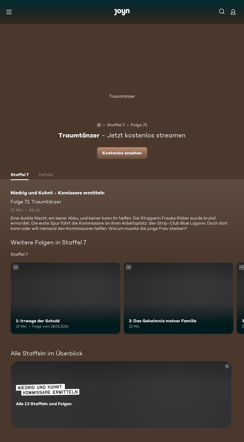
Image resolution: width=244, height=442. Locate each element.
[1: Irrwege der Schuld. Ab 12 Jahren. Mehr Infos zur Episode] (65, 298)
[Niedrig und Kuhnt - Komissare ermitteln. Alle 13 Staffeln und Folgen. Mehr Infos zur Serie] (121, 394)
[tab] (20, 175)
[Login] (233, 11)
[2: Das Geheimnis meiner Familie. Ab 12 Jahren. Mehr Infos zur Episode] (178, 298)
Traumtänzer (122, 96)
